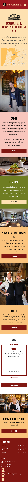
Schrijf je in (14, 431)
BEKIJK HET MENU (14, 202)
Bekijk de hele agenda (14, 385)
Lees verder (14, 151)
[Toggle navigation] (25, 4)
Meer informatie (14, 256)
